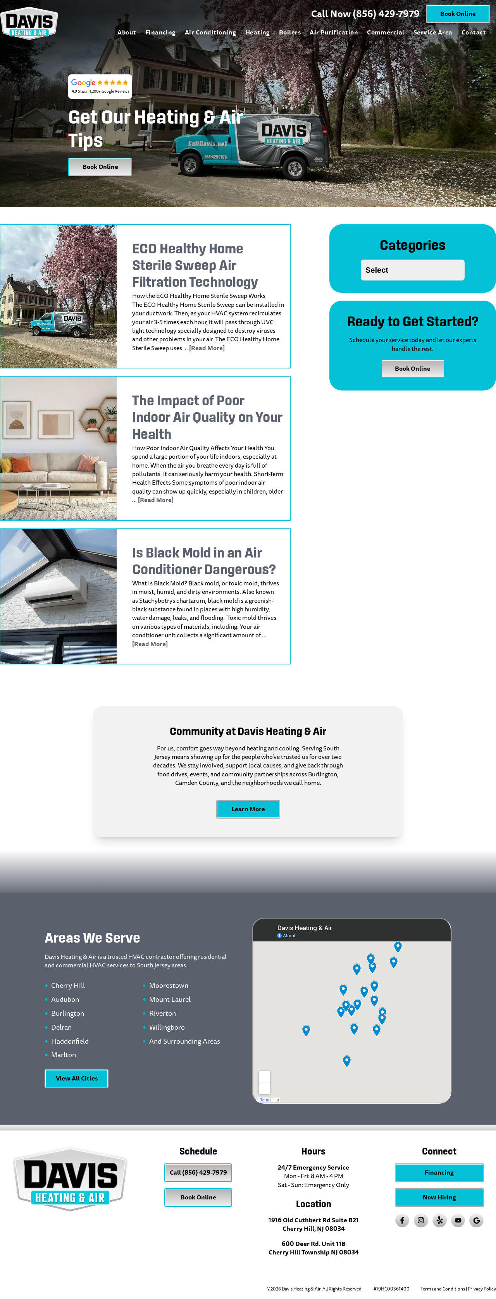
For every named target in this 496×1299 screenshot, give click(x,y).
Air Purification (334, 32)
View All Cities (77, 1078)
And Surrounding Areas (184, 1042)
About (126, 32)
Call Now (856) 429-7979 (365, 14)
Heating (257, 32)
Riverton (162, 1014)
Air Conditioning (210, 32)
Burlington (67, 1014)
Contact (474, 32)
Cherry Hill (68, 986)
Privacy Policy (482, 1289)
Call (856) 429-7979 (198, 1172)
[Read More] (207, 348)
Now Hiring (439, 1197)
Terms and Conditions (442, 1289)
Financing (160, 32)
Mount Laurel (170, 1000)
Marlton (63, 1055)
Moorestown (168, 986)
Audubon (65, 1000)
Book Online (458, 13)
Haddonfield (70, 1042)
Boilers (290, 32)
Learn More (248, 809)
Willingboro (167, 1028)
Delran (61, 1028)
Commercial (386, 32)
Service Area (433, 32)
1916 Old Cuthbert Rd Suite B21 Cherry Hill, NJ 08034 (314, 1224)
